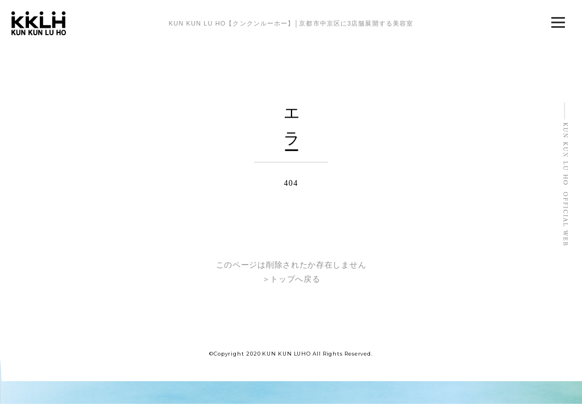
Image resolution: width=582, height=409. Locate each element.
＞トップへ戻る (291, 279)
